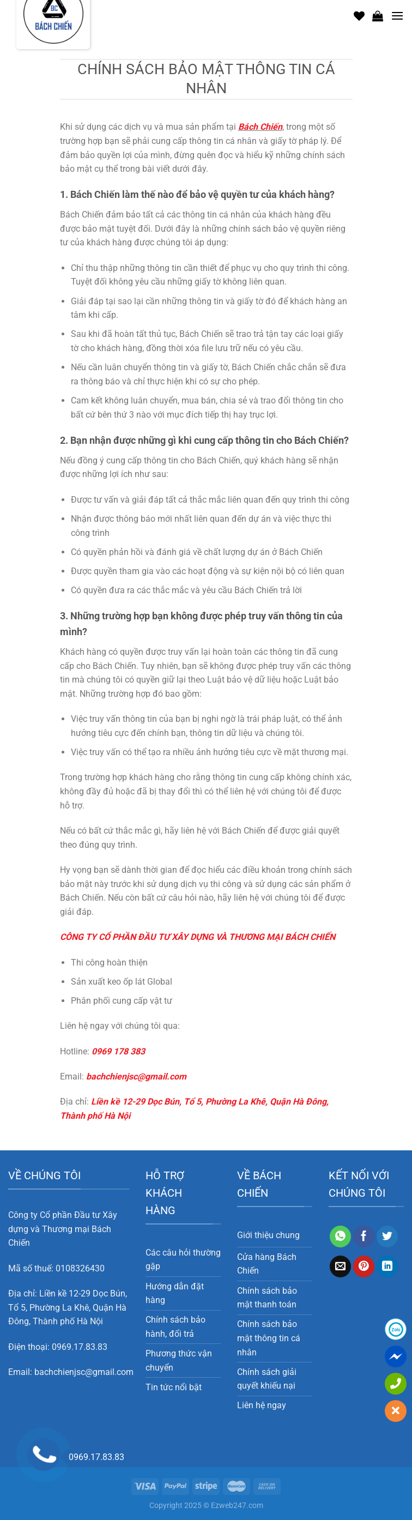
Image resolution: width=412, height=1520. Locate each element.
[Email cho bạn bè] (340, 1266)
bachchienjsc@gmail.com (136, 1076)
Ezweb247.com (237, 1505)
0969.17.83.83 (79, 1347)
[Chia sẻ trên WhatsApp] (340, 1236)
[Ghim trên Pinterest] (363, 1266)
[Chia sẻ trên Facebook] (363, 1236)
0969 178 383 (118, 1051)
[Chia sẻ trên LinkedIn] (387, 1266)
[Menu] (397, 15)
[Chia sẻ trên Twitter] (387, 1236)
